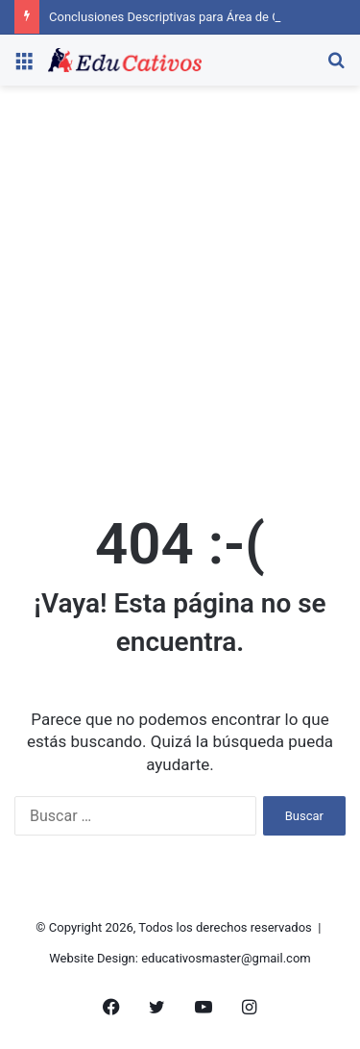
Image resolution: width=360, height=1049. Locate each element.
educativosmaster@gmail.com (226, 958)
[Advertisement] (180, 294)
